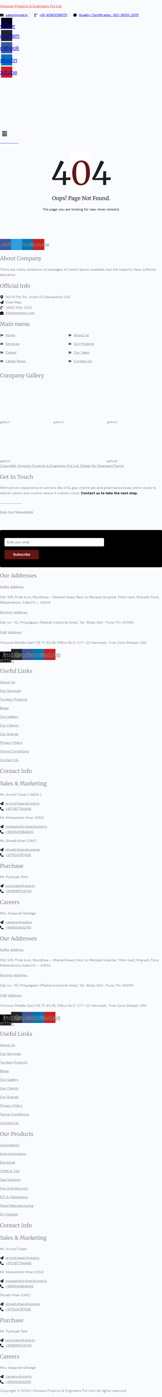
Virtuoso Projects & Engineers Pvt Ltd (30, 6)
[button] (81, 134)
